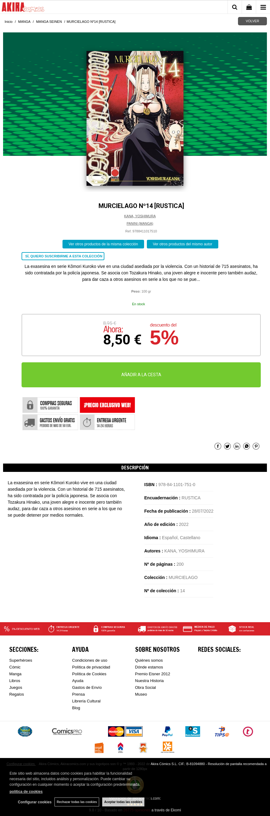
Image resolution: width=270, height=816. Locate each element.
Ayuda (77, 680)
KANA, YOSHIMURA (140, 216)
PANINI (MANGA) (140, 223)
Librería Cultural (86, 701)
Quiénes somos (149, 660)
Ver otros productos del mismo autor (182, 244)
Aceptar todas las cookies (123, 802)
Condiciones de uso (89, 660)
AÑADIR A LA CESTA (141, 374)
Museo (141, 694)
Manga (15, 674)
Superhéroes (20, 660)
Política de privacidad (91, 667)
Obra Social (145, 687)
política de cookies (26, 791)
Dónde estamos (149, 667)
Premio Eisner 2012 (152, 674)
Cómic (15, 667)
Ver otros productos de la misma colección (103, 244)
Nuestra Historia (149, 680)
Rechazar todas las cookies (77, 802)
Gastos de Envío (87, 687)
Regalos (16, 694)
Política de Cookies (89, 674)
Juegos (15, 687)
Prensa (78, 694)
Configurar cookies (34, 802)
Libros (14, 680)
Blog (76, 708)
